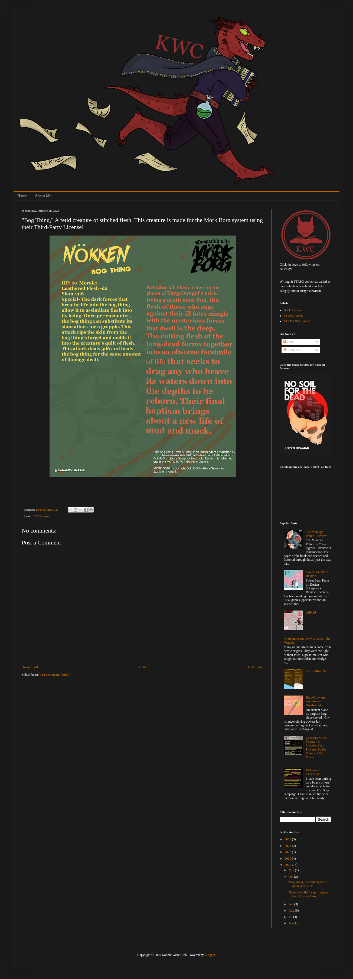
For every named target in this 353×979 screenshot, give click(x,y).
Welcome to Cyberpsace (313, 772)
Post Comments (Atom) (55, 675)
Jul (291, 917)
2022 (288, 852)
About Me (43, 196)
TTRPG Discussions (297, 321)
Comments (292, 350)
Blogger (210, 955)
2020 (288, 865)
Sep (291, 904)
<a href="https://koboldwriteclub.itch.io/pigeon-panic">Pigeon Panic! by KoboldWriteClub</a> (307, 491)
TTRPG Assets (42, 516)
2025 (288, 839)
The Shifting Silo (317, 671)
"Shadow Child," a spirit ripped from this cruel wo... (308, 894)
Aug (292, 910)
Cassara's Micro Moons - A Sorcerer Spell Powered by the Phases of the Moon (316, 747)
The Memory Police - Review (316, 533)
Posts (288, 342)
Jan (291, 923)
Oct (291, 877)
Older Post (255, 667)
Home (22, 196)
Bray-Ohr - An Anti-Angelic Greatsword (315, 701)
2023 (288, 846)
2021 (288, 858)
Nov (292, 870)
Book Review (293, 310)
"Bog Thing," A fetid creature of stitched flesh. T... (308, 884)
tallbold (311, 612)
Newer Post (30, 667)
